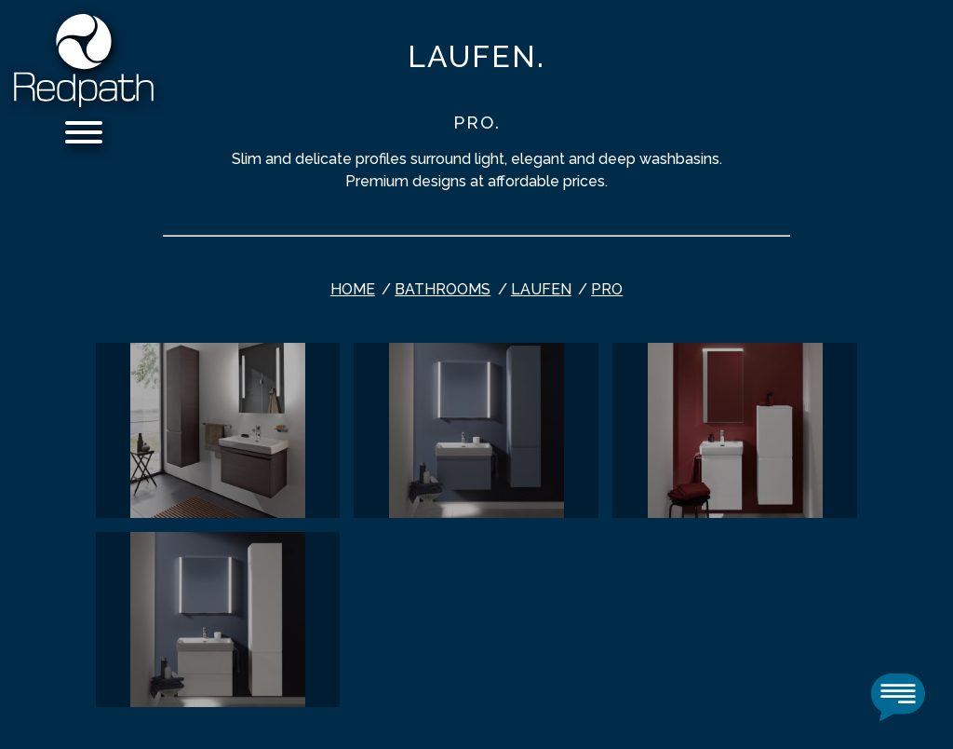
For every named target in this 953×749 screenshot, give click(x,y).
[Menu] (83, 135)
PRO (607, 289)
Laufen (541, 289)
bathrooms (442, 289)
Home (352, 289)
